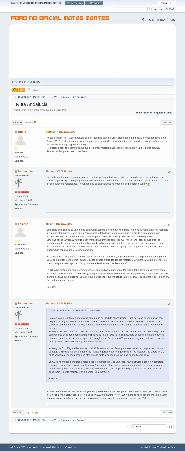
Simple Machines (33, 447)
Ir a (128, 426)
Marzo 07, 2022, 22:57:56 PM (62, 132)
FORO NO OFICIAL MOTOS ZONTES (60, 18)
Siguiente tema (163, 112)
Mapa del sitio (49, 447)
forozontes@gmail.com (66, 447)
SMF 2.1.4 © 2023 (17, 447)
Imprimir (167, 122)
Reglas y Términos (157, 447)
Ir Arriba (18, 412)
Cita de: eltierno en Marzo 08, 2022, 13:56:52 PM (75, 310)
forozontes (25, 171)
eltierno (23, 224)
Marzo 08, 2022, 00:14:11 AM (59, 171)
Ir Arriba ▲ (171, 447)
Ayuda (144, 447)
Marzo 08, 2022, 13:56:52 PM (59, 224)
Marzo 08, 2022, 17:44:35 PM (59, 303)
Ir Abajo (17, 122)
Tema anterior (144, 112)
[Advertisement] (92, 51)
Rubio (22, 131)
